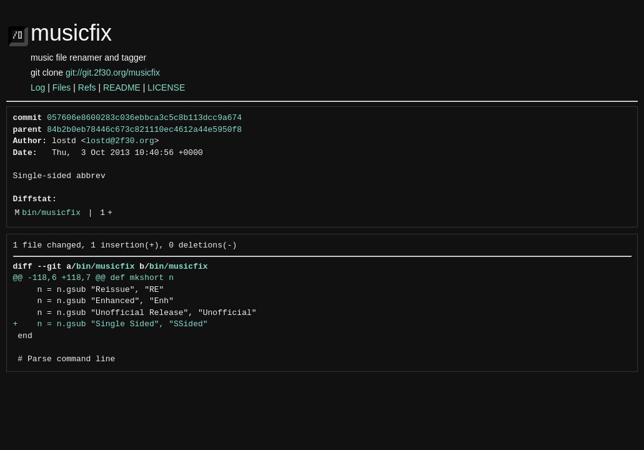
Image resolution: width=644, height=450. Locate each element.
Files (61, 87)
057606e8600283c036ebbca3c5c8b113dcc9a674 (144, 118)
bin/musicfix (51, 213)
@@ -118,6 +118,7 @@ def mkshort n (93, 278)
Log (38, 87)
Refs (87, 87)
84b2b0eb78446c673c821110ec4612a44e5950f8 (144, 130)
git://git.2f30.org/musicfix (113, 73)
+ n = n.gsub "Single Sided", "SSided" (110, 324)
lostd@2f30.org (120, 141)
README (122, 87)
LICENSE (166, 87)
